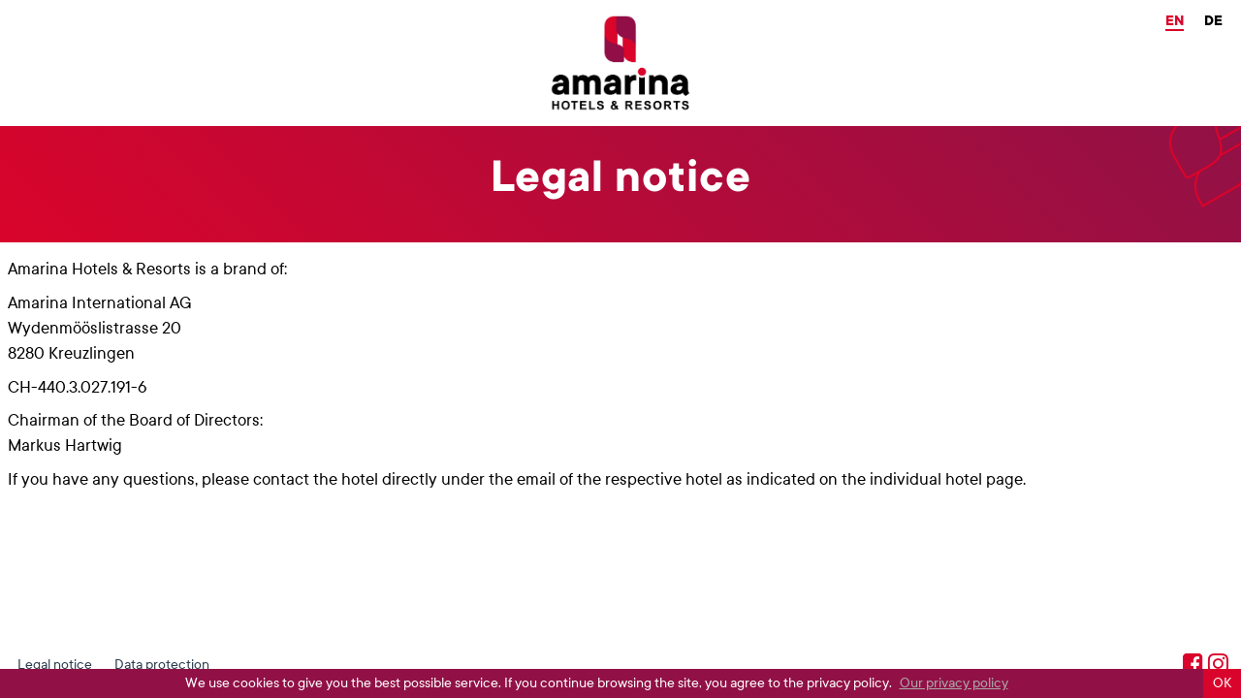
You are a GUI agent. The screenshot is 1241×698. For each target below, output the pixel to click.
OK (1222, 683)
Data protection (161, 664)
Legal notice (54, 664)
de (1213, 20)
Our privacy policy (954, 683)
